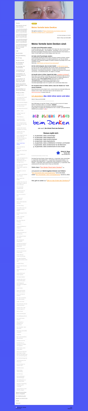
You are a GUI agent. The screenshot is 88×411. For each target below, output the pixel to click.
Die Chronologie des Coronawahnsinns (43, 173)
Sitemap (24, 407)
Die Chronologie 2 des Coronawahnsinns (48, 174)
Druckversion (19, 407)
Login (71, 407)
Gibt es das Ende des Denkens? (58, 181)
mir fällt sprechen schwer (62, 66)
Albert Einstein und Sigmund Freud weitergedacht (48, 63)
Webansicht (70, 408)
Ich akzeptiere (37, 96)
